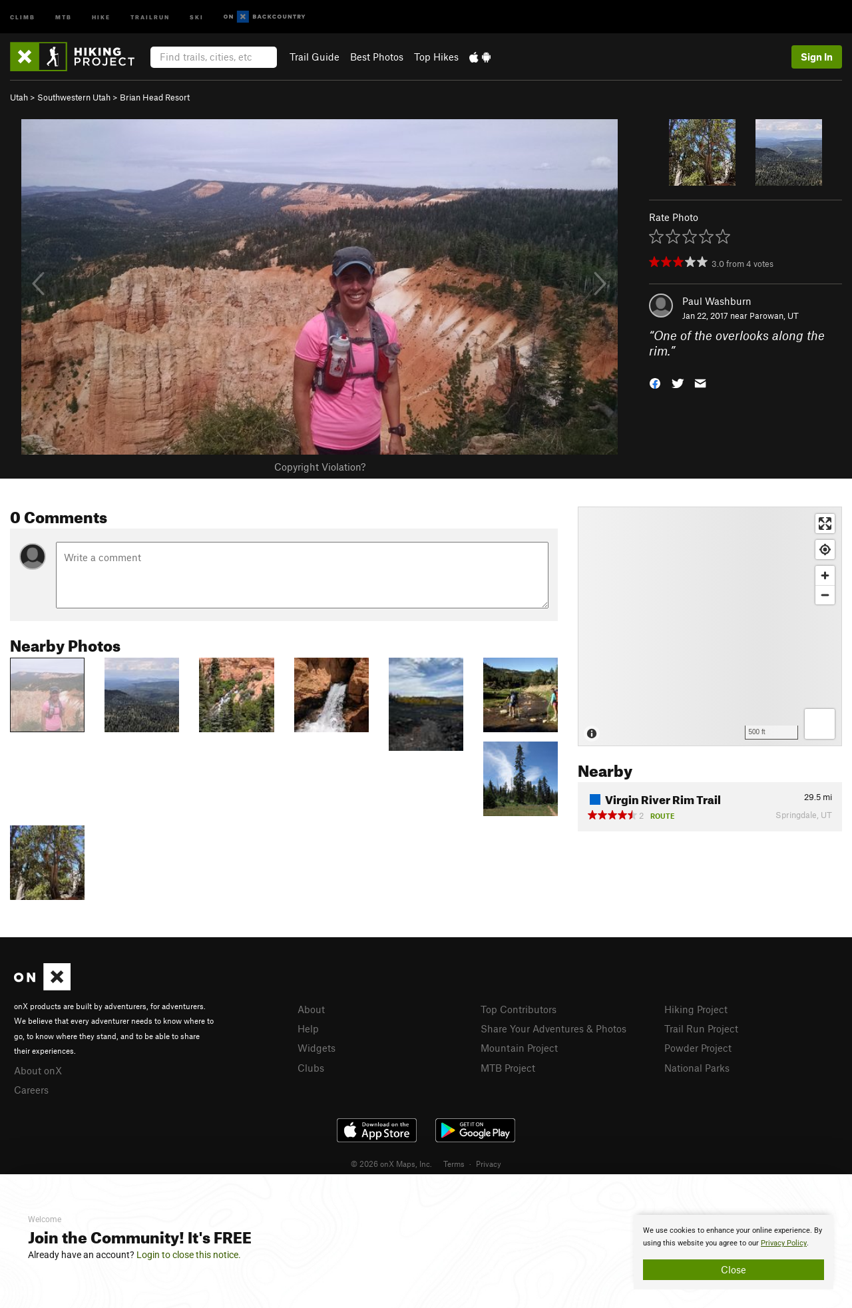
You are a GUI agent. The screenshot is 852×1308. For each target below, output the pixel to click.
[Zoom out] (825, 594)
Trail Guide (314, 57)
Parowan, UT (774, 315)
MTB (63, 16)
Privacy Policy (784, 1243)
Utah (19, 97)
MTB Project (508, 1068)
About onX (38, 1070)
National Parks (697, 1068)
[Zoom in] (825, 575)
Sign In (817, 57)
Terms (454, 1163)
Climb (22, 16)
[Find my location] (825, 549)
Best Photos (376, 57)
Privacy (488, 1163)
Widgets (316, 1048)
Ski (197, 16)
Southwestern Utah (73, 97)
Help (308, 1028)
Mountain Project (519, 1048)
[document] (733, 1252)
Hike (101, 16)
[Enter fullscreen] (825, 523)
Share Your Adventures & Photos (553, 1028)
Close (733, 1269)
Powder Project (698, 1048)
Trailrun (150, 16)
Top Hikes (436, 57)
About (311, 1009)
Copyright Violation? (319, 467)
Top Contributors (518, 1009)
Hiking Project (696, 1009)
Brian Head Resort (155, 97)
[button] (655, 381)
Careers (31, 1090)
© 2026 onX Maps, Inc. (391, 1163)
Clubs (311, 1068)
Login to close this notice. (188, 1254)
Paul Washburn (716, 301)
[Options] (820, 724)
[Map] (709, 626)
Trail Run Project (701, 1028)
